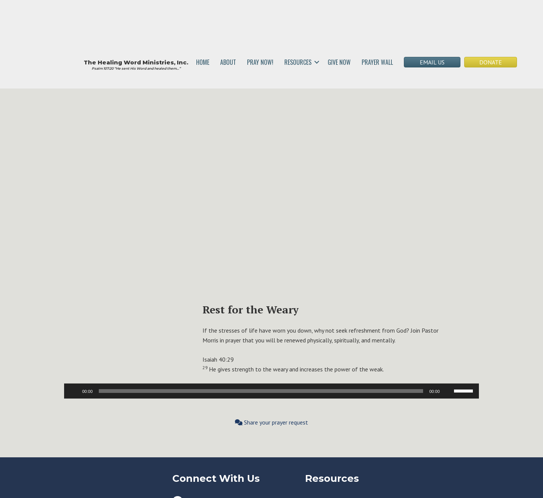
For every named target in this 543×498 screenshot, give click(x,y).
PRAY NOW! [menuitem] (260, 62)
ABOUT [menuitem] (228, 62)
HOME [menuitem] (202, 62)
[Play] (74, 391)
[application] (271, 391)
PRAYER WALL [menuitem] (377, 62)
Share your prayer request (271, 422)
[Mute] (448, 391)
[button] (316, 62)
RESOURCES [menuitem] (297, 62)
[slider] (261, 391)
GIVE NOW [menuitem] (339, 62)
